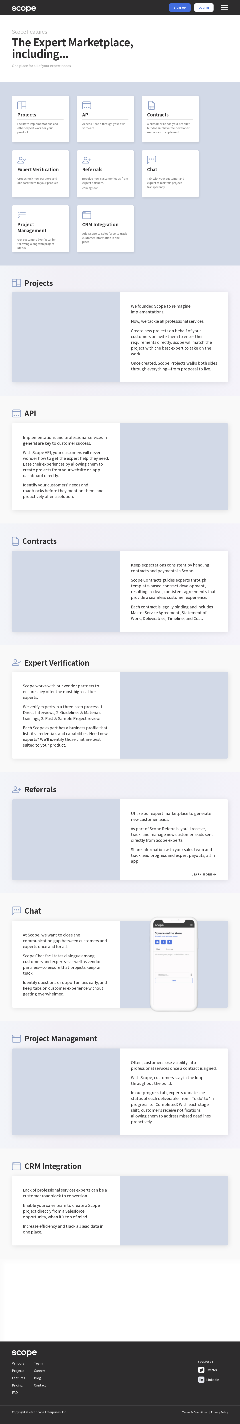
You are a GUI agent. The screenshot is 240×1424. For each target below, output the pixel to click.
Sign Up (180, 7)
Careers (40, 1370)
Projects (18, 1370)
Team (38, 1363)
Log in (204, 7)
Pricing (17, 1385)
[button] (224, 7)
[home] (24, 8)
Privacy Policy (219, 1412)
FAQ (15, 1392)
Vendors (18, 1363)
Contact (40, 1385)
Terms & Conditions (194, 1412)
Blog (37, 1378)
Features (18, 1378)
